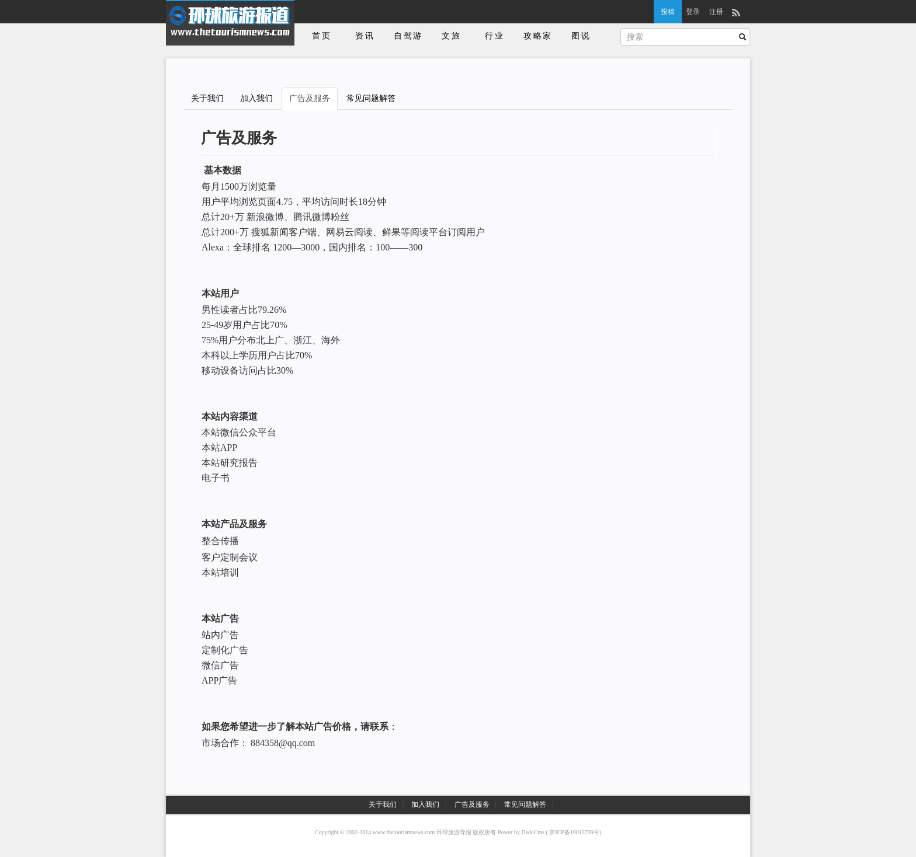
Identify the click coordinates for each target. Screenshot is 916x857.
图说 (581, 36)
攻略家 (538, 36)
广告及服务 (309, 98)
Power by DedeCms (521, 832)
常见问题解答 (370, 98)
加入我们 (256, 98)
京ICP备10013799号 (574, 832)
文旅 (452, 36)
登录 (693, 12)
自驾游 (408, 36)
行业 (495, 36)
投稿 (668, 12)
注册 (716, 12)
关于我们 (207, 98)
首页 (322, 36)
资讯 (365, 36)
